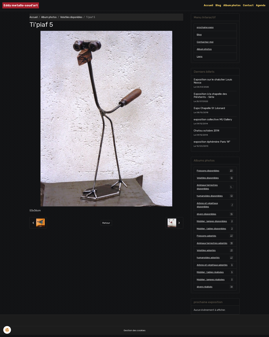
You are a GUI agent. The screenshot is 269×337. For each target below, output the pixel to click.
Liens (199, 56)
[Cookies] (7, 330)
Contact (248, 5)
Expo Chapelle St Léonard (209, 108)
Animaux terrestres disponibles (215, 187)
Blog (218, 5)
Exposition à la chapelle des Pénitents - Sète (210, 96)
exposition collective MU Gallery (213, 120)
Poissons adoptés (215, 237)
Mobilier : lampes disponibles (215, 222)
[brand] (20, 5)
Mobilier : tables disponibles (215, 230)
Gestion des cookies (135, 332)
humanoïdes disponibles (215, 196)
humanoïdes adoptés (215, 259)
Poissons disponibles (215, 171)
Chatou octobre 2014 (206, 131)
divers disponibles (215, 215)
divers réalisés (215, 289)
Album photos (232, 5)
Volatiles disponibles (71, 17)
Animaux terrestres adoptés (215, 244)
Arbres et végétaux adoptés (215, 266)
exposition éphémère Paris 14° (212, 142)
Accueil (208, 5)
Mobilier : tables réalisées (215, 274)
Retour (106, 222)
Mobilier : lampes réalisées (215, 281)
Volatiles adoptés (215, 252)
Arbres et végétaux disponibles (215, 206)
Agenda (260, 5)
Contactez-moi (205, 42)
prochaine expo (205, 27)
